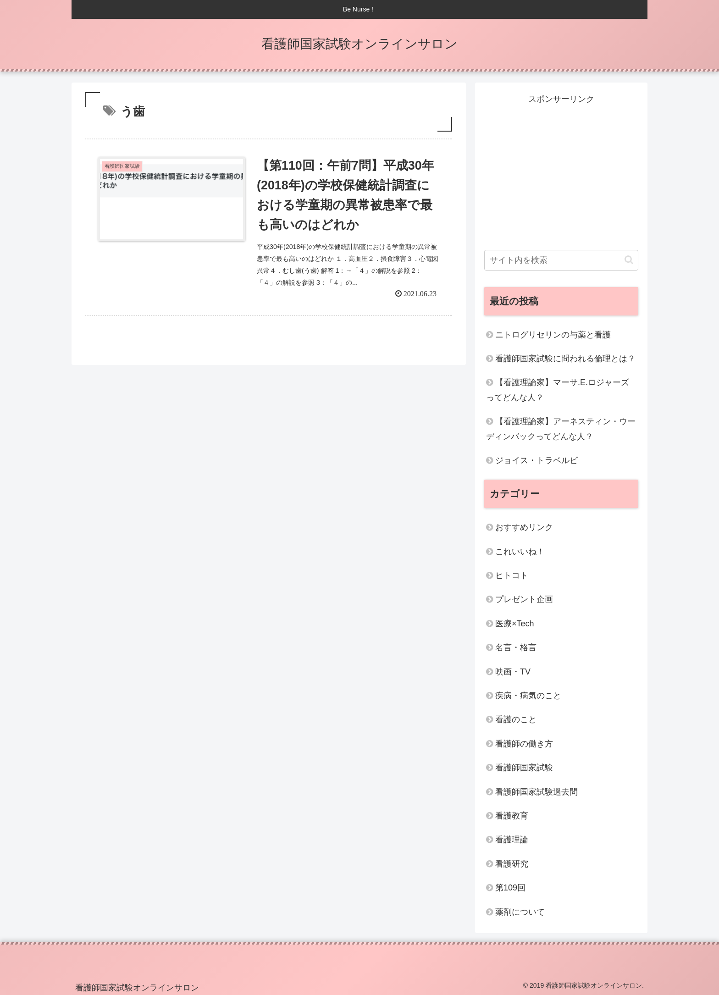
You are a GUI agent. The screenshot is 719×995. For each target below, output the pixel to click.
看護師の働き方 (524, 743)
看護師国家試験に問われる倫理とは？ (565, 358)
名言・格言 (515, 647)
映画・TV (513, 671)
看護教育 (511, 815)
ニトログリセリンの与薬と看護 (553, 334)
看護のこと (515, 719)
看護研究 (511, 863)
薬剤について (520, 912)
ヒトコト (511, 575)
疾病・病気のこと (528, 695)
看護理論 (511, 839)
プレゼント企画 (524, 599)
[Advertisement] (561, 170)
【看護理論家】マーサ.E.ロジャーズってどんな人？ (557, 390)
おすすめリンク (524, 527)
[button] (629, 259)
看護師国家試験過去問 (536, 791)
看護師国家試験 (524, 767)
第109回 (510, 887)
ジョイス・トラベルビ (536, 460)
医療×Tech (514, 623)
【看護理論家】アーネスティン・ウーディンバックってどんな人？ (561, 429)
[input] (561, 260)
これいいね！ (520, 551)
